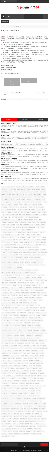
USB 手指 (20, 279)
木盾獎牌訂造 (34, 345)
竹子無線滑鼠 (4, 377)
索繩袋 (33, 380)
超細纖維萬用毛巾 (19, 251)
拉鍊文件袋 (43, 236)
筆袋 (39, 246)
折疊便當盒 (9, 236)
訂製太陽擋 (12, 390)
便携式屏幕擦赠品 (25, 287)
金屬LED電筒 (37, 413)
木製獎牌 (15, 206)
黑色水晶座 (13, 430)
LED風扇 (27, 277)
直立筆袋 (9, 372)
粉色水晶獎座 (15, 377)
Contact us (44, 439)
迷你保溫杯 (10, 408)
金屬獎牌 (10, 415)
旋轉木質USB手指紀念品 (33, 342)
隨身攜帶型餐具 (20, 259)
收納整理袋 (42, 337)
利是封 (32, 204)
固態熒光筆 (13, 304)
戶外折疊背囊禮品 (43, 327)
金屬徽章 (19, 196)
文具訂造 (18, 194)
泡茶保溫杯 (10, 355)
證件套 (25, 199)
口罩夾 (20, 297)
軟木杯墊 (45, 405)
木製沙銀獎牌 (4, 347)
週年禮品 (32, 219)
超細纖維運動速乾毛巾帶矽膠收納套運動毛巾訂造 (12, 403)
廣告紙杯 (10, 234)
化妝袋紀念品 (4, 297)
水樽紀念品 (30, 352)
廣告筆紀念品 (4, 324)
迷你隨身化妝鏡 (4, 410)
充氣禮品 (29, 226)
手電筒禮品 (22, 332)
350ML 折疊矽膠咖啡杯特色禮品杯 (8, 272)
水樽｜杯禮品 (28, 241)
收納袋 (18, 239)
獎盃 (26, 188)
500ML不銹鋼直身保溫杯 (36, 272)
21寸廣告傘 (24, 221)
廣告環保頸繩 (33, 322)
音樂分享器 (3, 425)
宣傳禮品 (9, 181)
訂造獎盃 (40, 395)
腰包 (40, 382)
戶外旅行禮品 (19, 234)
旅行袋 (44, 340)
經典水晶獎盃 (4, 382)
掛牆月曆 (7, 239)
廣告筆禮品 (3, 199)
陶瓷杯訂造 (32, 418)
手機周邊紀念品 (38, 330)
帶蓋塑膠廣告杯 (27, 317)
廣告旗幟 (12, 322)
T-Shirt (31, 186)
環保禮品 (7, 186)
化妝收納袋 (35, 294)
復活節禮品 (16, 327)
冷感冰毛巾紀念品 (23, 294)
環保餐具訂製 (41, 367)
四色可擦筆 (42, 302)
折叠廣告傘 (38, 332)
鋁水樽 (17, 201)
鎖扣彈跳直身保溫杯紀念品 (11, 418)
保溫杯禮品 (20, 214)
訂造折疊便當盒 (4, 395)
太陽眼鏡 (11, 309)
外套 (2, 307)
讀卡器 (14, 400)
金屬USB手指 (13, 196)
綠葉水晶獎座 (11, 382)
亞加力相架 (14, 214)
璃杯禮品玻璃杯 (4, 365)
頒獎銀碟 (10, 425)
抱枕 (45, 335)
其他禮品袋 (3, 294)
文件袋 (16, 216)
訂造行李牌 (11, 398)
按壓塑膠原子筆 (20, 337)
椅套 (26, 350)
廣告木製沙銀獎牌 (20, 322)
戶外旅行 (3, 206)
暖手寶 (16, 345)
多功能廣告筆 (4, 231)
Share (17, 79)
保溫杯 (11, 186)
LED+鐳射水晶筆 (20, 277)
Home (3, 26)
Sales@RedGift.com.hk (10, 67)
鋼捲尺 (2, 418)
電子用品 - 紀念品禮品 (6, 423)
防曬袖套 (10, 259)
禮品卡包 (42, 372)
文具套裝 (20, 340)
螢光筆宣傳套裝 (26, 249)
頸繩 (14, 221)
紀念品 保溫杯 (44, 246)
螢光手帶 (38, 385)
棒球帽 (22, 350)
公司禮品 (23, 181)
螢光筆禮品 (40, 206)
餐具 (26, 211)
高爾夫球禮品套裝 (18, 428)
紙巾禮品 (26, 380)
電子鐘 (24, 423)
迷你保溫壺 (3, 408)
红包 (8, 219)
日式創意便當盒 (43, 342)
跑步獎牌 (12, 405)
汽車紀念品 (3, 355)
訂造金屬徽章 (10, 251)
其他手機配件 (42, 226)
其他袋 (13, 294)
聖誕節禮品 (15, 249)
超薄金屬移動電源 (5, 405)
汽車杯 (36, 352)
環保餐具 (23, 194)
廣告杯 (33, 183)
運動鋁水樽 (20, 211)
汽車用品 (41, 352)
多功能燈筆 (7, 307)
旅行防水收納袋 (4, 342)
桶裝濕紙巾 (42, 347)
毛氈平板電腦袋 (14, 241)
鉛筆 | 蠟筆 (36, 415)
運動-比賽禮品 (33, 410)
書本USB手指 (22, 345)
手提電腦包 (16, 330)
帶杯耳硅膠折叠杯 (39, 314)
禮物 (2, 186)
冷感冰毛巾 (39, 188)
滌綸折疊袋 (36, 355)
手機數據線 (43, 234)
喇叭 (34, 229)
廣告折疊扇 (3, 234)
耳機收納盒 (31, 382)
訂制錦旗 (25, 387)
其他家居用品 (35, 226)
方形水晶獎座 (26, 340)
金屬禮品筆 (9, 256)
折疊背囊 (32, 236)
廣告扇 (44, 231)
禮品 (15, 183)
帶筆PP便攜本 (12, 317)
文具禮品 (38, 183)
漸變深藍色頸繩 (39, 357)
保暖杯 (9, 289)
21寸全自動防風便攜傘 (16, 267)
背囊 (6, 211)
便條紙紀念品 (15, 209)
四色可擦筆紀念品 (5, 304)
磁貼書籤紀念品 (35, 372)
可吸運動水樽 (33, 297)
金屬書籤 (43, 219)
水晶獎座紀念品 (22, 216)
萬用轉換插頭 (11, 385)
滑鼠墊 (33, 216)
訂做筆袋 (20, 387)
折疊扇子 (21, 236)
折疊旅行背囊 (4, 335)
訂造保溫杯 (12, 219)
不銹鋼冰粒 (23, 224)
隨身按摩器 (43, 418)
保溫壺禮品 (26, 289)
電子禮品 (14, 423)
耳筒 (36, 382)
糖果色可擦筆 (29, 377)
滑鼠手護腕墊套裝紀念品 (23, 357)
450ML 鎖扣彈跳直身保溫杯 (23, 272)
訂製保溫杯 (38, 387)
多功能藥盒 (13, 307)
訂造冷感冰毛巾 (27, 392)
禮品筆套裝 (3, 375)
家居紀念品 (3, 216)
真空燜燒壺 (23, 372)
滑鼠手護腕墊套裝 (12, 357)
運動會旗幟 (39, 410)
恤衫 (6, 191)
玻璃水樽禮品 (28, 362)
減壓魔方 (31, 355)
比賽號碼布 (7, 241)
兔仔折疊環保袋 (4, 292)
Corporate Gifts (12, 277)
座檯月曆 (28, 231)
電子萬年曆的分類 (5, 123)
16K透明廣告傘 (35, 264)
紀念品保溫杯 (36, 377)
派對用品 (3, 204)
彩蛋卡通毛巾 (10, 327)
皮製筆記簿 (33, 370)
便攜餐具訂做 (30, 224)
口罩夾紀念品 (26, 297)
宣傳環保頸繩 (4, 312)
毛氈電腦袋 (21, 241)
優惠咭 (24, 226)
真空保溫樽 (15, 246)
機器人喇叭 (31, 350)
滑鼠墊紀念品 (4, 357)
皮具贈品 (3, 246)
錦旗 (31, 191)
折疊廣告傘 (15, 236)
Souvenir (7, 279)
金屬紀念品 (21, 415)
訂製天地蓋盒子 (4, 390)
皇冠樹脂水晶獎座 (10, 370)
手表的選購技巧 (5, 159)
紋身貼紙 (3, 219)
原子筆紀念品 (15, 297)
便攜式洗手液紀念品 (41, 287)
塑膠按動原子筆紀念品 (30, 304)
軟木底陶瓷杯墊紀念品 (37, 405)
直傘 (41, 209)
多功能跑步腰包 (30, 307)
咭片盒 (38, 299)
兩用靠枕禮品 (20, 292)
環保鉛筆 (37, 244)
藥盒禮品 (33, 385)
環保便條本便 (19, 365)
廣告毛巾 (43, 194)
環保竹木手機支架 (5, 244)
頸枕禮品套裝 (22, 425)
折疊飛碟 (41, 335)
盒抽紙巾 (44, 370)
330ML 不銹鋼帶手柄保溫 (28, 269)
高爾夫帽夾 (3, 428)
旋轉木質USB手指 (23, 342)
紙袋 (30, 380)
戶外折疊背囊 (35, 327)
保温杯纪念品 (15, 289)
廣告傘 (44, 188)
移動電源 (45, 209)
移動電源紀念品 (17, 375)
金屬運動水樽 (16, 256)
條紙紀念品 (13, 350)
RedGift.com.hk (8, 69)
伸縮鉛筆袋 (12, 287)
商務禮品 (36, 186)
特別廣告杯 (3, 362)
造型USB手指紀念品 (14, 410)
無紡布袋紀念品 (17, 360)
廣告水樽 (35, 199)
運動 (10, 254)
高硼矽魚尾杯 (26, 428)
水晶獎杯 (25, 352)
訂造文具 (19, 395)
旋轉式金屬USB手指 (14, 342)
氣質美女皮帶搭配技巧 (6, 147)
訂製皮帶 (37, 390)
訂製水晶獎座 (31, 390)
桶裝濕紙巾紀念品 (5, 350)
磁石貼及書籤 (27, 206)
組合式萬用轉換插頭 (41, 380)
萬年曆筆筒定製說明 (6, 135)
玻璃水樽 (22, 362)
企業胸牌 (17, 284)
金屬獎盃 (3, 256)
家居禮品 (30, 188)
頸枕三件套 (15, 425)
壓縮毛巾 (42, 304)
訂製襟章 (39, 249)
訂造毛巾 (29, 395)
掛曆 (2, 239)
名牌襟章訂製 (33, 299)
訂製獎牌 (33, 249)
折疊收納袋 (26, 236)
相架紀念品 (14, 372)
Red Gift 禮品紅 (28, 449)
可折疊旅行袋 (29, 229)
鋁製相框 (42, 415)
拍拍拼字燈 (13, 337)
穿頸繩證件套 (40, 375)
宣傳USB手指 (32, 309)
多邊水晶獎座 (4, 309)
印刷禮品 (23, 229)
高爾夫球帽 (10, 428)
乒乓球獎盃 (3, 284)
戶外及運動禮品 (4, 194)
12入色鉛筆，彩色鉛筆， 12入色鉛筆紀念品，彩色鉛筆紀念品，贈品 (16, 264)
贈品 (28, 181)
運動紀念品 (21, 254)
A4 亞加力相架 (4, 277)
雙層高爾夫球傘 (24, 420)
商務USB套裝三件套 (5, 302)
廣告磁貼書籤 (40, 322)
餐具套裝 (28, 425)
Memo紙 (32, 277)
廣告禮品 (18, 181)
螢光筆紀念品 (4, 387)
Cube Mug (19, 204)
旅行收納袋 (39, 340)
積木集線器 (24, 375)
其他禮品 (13, 229)
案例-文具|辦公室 (31, 347)
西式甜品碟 (14, 387)
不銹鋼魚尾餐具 (28, 282)
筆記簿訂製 (33, 206)
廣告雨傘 (43, 191)
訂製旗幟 (25, 390)
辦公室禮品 (11, 191)
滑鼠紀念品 (32, 357)
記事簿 (44, 398)
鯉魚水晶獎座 (33, 428)
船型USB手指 (4, 385)
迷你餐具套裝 (26, 219)
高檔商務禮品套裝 (40, 425)
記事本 (40, 398)
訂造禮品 (3, 181)
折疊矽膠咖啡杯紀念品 (33, 335)
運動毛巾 (45, 196)
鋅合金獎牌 (33, 256)
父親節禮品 (38, 360)
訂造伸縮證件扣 (19, 392)
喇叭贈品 (27, 302)
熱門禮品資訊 (24, 114)
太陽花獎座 (16, 309)
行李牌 (9, 211)
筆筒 (10, 377)
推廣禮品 (37, 181)
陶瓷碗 (37, 418)
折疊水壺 (17, 335)
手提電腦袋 (22, 330)
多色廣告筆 (44, 307)
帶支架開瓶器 (31, 314)
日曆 (37, 239)
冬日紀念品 (28, 194)
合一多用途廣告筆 (16, 299)
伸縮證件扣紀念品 (39, 284)
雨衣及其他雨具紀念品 (42, 420)
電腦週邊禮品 (35, 259)
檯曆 (2, 241)
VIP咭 (10, 224)
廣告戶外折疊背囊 (5, 322)
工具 (18, 231)
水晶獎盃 (29, 216)
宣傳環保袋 (43, 309)
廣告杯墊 (27, 322)
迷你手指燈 (16, 408)
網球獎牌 (18, 382)
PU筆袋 (36, 277)
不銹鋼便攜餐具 (13, 282)
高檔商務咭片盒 (10, 262)
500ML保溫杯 (19, 274)
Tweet (8, 79)
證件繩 (10, 400)
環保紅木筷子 (4, 367)
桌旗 (37, 347)
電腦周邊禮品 (30, 423)
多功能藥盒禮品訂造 (21, 307)
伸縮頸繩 (18, 287)
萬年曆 (20, 249)
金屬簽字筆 (15, 415)
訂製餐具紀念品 (4, 392)
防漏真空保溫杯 (8, 221)
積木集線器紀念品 (32, 375)
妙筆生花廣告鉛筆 (24, 309)
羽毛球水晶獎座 (24, 382)
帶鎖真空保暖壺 (35, 317)
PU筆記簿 (38, 221)
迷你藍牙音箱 (4, 254)
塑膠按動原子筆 (20, 304)
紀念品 (13, 181)
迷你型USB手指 (18, 191)
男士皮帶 (3, 370)
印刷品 (30, 199)
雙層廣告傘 (3, 420)
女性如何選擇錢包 (5, 129)
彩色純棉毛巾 (10, 216)
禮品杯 (40, 186)
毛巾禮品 (42, 350)
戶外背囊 (3, 330)
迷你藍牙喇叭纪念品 (29, 408)
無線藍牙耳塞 (32, 360)
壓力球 (37, 304)
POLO (2, 191)
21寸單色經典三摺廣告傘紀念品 (29, 267)
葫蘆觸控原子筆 (19, 385)
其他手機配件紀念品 (5, 229)
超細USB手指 (20, 400)
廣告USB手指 (34, 231)
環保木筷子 (32, 365)
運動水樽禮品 (15, 254)
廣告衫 (13, 188)
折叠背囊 (3, 236)
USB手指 (28, 183)
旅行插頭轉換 (35, 209)
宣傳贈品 (31, 312)
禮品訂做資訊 (4, 183)
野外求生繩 (30, 413)
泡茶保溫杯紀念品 (18, 355)
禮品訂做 (23, 183)
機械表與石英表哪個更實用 (7, 141)
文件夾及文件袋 (4, 201)
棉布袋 (18, 350)
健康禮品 (26, 214)
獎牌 (15, 186)
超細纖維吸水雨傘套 (28, 400)
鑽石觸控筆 (3, 259)
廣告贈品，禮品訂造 (13, 324)
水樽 (2, 196)
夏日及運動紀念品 (36, 194)
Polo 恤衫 (30, 201)
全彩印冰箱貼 (12, 292)
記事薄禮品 (14, 211)
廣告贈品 (11, 183)
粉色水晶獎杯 (22, 377)
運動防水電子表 (23, 413)
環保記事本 (18, 367)
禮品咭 (34, 246)
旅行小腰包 (33, 340)
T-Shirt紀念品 (13, 279)
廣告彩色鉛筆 (37, 319)
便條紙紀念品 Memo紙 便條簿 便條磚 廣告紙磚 (11, 226)
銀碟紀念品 (27, 256)
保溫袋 (45, 289)
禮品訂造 (3, 37)
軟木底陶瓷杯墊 (27, 405)
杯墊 (20, 347)
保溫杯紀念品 (22, 209)
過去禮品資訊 (40, 114)
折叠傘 (32, 332)
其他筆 (9, 294)
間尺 (2, 221)
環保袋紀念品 (11, 367)
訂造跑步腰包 (18, 398)
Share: (2, 279)
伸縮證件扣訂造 (4, 287)
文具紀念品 (41, 201)
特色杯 (38, 216)
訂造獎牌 (34, 395)
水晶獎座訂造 (19, 352)
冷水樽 (30, 294)
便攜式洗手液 (33, 287)
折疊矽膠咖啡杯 (23, 335)
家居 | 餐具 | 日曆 (5, 314)
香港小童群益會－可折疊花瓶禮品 (9, 165)
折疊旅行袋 (11, 335)
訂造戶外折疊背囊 (41, 392)
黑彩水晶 (39, 428)
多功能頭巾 (37, 307)
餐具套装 (3, 262)
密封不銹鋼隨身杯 (14, 314)
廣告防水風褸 (36, 324)
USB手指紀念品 (26, 279)
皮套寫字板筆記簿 (20, 370)
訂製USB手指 (31, 387)
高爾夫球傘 (8, 209)
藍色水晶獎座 (27, 385)
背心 (17, 188)
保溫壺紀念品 (33, 289)
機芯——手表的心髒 (6, 171)
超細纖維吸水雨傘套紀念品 (40, 400)
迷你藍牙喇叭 (19, 219)
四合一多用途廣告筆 (34, 302)
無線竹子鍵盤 (25, 360)
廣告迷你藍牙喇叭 (22, 324)
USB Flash (22, 188)
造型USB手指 (25, 191)
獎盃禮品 (13, 362)
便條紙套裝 (3, 289)
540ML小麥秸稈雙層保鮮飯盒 (40, 274)
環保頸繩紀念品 (25, 367)
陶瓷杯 (19, 186)
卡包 (10, 297)
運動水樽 (14, 204)
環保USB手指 (12, 365)
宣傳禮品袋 (18, 312)
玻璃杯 (17, 362)
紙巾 (2, 211)
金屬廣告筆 (35, 254)
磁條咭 (20, 246)
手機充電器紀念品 (30, 330)
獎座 (9, 362)
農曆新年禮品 (37, 251)
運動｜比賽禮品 (28, 254)
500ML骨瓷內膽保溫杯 (28, 274)
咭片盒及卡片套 (37, 214)
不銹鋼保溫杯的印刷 (5, 214)
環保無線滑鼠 (39, 365)
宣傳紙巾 (36, 201)
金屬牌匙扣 (3, 415)
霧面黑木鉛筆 (42, 259)
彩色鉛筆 (3, 327)
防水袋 (14, 259)
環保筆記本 (25, 244)
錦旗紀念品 (40, 256)
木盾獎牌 (16, 199)
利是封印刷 (28, 209)
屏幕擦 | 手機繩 (23, 314)
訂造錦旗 (31, 398)
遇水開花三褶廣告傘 (24, 410)
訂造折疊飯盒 (12, 395)
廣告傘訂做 (12, 194)
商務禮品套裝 (14, 302)
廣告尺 (39, 231)
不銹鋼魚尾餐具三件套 (38, 282)
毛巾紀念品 (3, 352)
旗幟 (35, 188)
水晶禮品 (21, 199)
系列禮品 (7, 196)
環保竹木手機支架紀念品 (16, 244)
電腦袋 (2, 209)
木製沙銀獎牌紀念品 (13, 347)
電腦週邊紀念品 (37, 423)
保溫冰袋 (21, 289)
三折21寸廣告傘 (15, 224)
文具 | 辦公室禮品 (25, 239)
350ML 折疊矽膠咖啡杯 (40, 269)
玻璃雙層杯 (35, 362)
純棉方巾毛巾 (13, 380)
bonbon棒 (39, 279)
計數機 (35, 398)
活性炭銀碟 (25, 355)
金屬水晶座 (43, 413)
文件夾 (15, 340)
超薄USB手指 (27, 403)
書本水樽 (28, 345)
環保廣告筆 (26, 365)
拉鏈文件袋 (7, 337)
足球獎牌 (26, 251)
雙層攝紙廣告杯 (11, 420)
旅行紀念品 (10, 199)
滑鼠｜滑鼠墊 (35, 241)
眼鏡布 (29, 372)
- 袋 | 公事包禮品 (18, 262)
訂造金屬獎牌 (25, 398)
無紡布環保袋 (4, 360)
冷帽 (17, 294)
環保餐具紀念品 (33, 367)
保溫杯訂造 (40, 289)
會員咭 (40, 239)
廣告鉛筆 (30, 324)
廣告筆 (18, 183)
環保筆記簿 (31, 244)
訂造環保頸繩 (4, 398)
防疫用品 (27, 418)
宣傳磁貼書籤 (11, 312)
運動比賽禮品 (4, 413)
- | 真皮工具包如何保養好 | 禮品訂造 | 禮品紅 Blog (12, 73)
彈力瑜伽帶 (42, 324)
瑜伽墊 (40, 362)
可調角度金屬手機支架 (6, 299)
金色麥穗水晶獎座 (29, 415)
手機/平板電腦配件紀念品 (28, 234)
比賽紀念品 (29, 196)
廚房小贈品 (17, 319)
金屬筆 (45, 206)
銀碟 (44, 186)
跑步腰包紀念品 (19, 405)
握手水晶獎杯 (13, 239)
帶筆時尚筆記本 (19, 317)
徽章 (14, 234)
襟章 (10, 387)
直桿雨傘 (3, 372)
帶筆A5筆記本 (4, 317)
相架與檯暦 (43, 216)
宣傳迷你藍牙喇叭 (38, 312)
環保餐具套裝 (43, 244)
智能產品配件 (10, 345)
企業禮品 (42, 181)
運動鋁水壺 (16, 413)
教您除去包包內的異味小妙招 (8, 118)
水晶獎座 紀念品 (11, 352)
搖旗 (33, 337)
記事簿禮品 (12, 201)
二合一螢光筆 (10, 284)
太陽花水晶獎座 (12, 231)
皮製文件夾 (27, 370)
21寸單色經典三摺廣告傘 (33, 211)
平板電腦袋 (38, 204)
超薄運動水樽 (42, 403)
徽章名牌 (22, 327)
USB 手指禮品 (4, 224)
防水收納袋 (21, 418)
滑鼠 (42, 355)
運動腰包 (11, 413)
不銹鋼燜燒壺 (21, 282)
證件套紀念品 (4, 400)
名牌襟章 (31, 214)
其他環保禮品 (39, 292)
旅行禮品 (32, 239)
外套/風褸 (9, 188)
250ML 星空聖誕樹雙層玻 (6, 269)
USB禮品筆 (33, 279)
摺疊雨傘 (40, 199)
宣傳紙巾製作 (25, 312)
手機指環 (3, 332)
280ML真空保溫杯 (17, 269)
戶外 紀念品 (27, 327)
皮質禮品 (39, 370)
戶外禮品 (24, 196)
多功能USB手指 (36, 191)
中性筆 (45, 282)
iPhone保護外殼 (4, 282)
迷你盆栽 (22, 408)
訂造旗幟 (24, 395)
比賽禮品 (37, 350)
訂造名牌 (34, 392)
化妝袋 (40, 294)
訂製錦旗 (44, 249)
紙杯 (11, 249)
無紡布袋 (11, 360)
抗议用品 (28, 332)
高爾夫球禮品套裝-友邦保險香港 (9, 153)
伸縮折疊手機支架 (24, 284)
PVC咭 (43, 221)
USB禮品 (3, 188)
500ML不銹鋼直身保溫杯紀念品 (8, 274)
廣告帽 (43, 204)
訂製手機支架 (19, 390)
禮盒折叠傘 (10, 375)
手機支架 (38, 234)
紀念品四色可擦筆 (5, 380)
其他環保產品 (32, 292)
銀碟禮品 (22, 256)
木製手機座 (40, 345)
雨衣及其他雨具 (32, 420)
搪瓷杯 (37, 337)
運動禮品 (38, 219)
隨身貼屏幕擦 (28, 259)
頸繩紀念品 (18, 221)
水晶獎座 (43, 183)
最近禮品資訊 (8, 114)
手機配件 (17, 332)
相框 (19, 372)
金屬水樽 (41, 254)
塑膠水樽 (39, 229)
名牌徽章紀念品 (25, 299)
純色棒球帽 (20, 380)
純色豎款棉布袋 (4, 249)
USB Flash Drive (25, 186)
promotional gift (26, 204)
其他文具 (26, 292)
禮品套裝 (40, 196)
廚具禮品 (11, 319)
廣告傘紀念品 (30, 319)
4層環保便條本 (32, 221)
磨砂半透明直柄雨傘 (27, 246)
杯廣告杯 (24, 347)
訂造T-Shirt (12, 392)
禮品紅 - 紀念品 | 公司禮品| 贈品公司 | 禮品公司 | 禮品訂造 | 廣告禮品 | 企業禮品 (28, 445)
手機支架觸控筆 (10, 332)
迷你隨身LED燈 (38, 408)
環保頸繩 (9, 204)
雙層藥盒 (18, 420)
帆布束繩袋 (22, 231)
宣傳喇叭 (38, 309)
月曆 (44, 239)
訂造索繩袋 (3, 251)
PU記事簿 (42, 277)
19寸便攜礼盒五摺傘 (5, 267)
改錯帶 (11, 340)
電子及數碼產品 (23, 201)
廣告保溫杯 (23, 319)
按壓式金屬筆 (28, 337)
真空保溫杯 (9, 246)
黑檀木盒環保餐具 (5, 430)
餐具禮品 (33, 425)
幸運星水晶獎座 (4, 319)
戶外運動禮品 (10, 330)
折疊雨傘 (38, 236)
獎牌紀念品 (20, 206)
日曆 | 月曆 (3, 345)
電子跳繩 (19, 423)
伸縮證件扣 (31, 284)
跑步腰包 (31, 251)
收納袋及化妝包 (4, 340)
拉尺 (2, 337)
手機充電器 (9, 206)
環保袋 (35, 196)
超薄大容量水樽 (34, 403)
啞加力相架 (21, 302)
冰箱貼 (18, 229)
